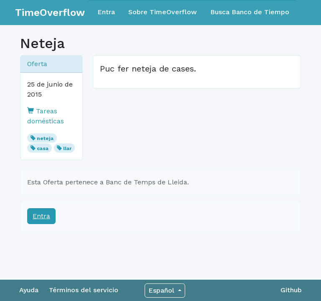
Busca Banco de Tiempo (249, 12)
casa (42, 148)
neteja (45, 138)
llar (67, 148)
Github (291, 290)
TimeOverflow (50, 12)
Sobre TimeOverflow (162, 12)
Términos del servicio (83, 290)
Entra (106, 12)
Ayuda (28, 290)
